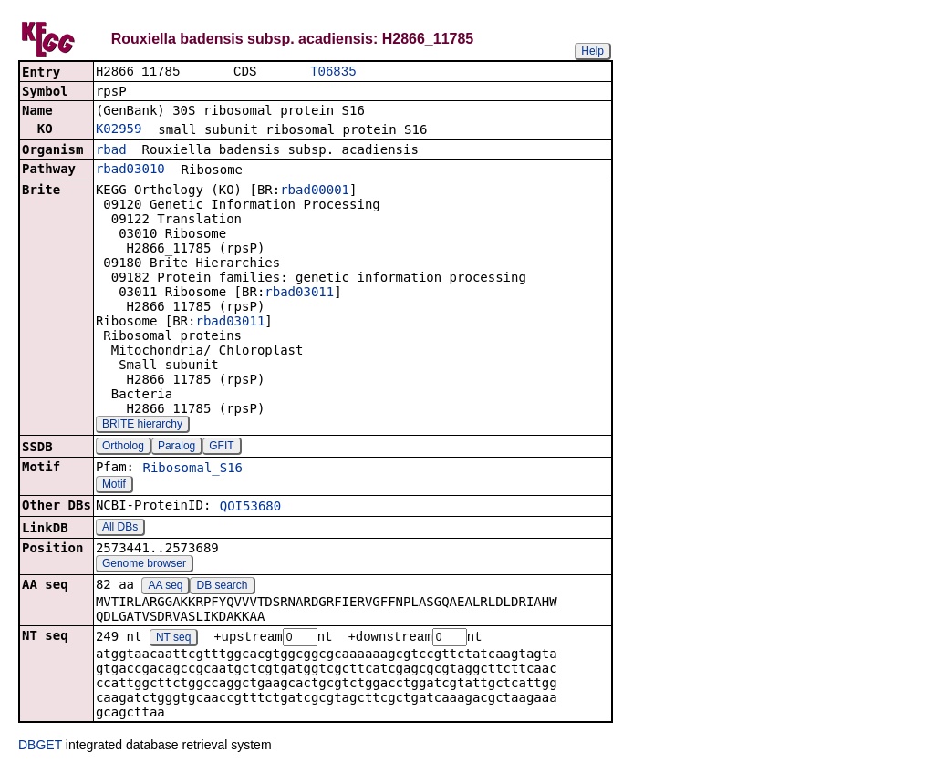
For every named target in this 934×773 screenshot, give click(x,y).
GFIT (221, 447)
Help (592, 51)
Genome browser (144, 565)
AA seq (165, 587)
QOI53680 (250, 507)
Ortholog (123, 447)
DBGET (40, 747)
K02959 (119, 130)
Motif (114, 485)
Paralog (176, 447)
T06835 (333, 72)
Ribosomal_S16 (192, 469)
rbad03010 (130, 170)
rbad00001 (314, 191)
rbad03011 (299, 293)
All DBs (120, 528)
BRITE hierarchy (142, 425)
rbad (111, 151)
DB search (222, 587)
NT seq (173, 640)
